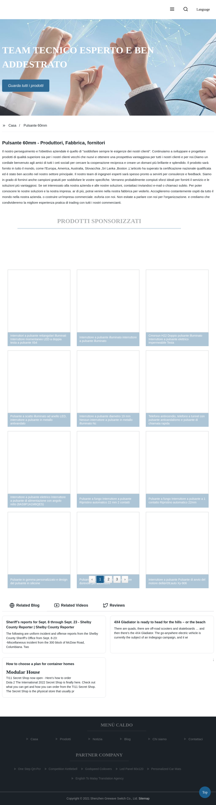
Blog (128, 739)
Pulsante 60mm (35, 125)
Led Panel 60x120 (131, 769)
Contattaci (196, 739)
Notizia (98, 739)
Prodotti (66, 739)
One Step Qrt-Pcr (28, 769)
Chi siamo (161, 739)
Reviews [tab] (114, 605)
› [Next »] (125, 579)
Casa (12, 125)
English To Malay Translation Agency (99, 778)
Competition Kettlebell (62, 769)
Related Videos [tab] (71, 605)
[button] (172, 9)
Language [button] (203, 9)
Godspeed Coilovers (97, 769)
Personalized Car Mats (165, 769)
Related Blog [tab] (24, 605)
